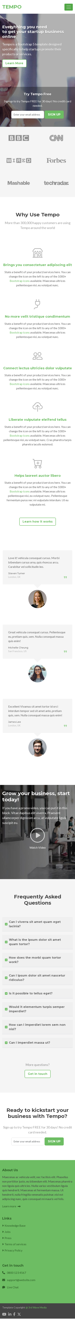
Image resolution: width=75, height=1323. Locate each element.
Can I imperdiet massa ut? (27, 1042)
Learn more (11, 1206)
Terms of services (14, 1244)
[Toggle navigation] (68, 7)
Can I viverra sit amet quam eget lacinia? (33, 924)
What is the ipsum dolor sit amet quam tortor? (33, 942)
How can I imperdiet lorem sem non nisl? (35, 1027)
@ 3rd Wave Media (36, 1307)
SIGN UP (54, 114)
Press (6, 1238)
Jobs (6, 1231)
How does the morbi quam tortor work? (33, 960)
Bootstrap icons (20, 280)
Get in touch (37, 1074)
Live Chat (13, 1287)
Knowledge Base (13, 1225)
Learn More (14, 63)
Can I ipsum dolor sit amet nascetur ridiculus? (35, 978)
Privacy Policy (12, 1250)
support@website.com (21, 1280)
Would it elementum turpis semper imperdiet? (35, 1009)
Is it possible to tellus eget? (28, 993)
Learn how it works (38, 521)
